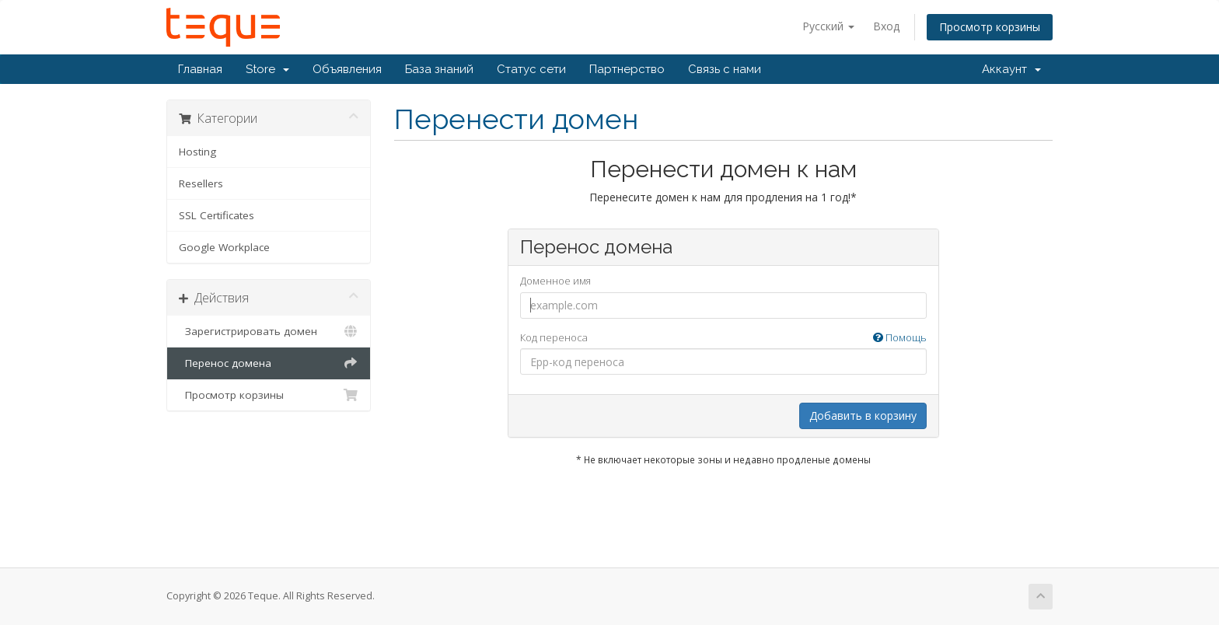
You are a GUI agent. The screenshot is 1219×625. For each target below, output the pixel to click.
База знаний (439, 69)
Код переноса (723, 337)
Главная (200, 69)
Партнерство (627, 69)
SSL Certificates (216, 215)
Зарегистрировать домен (268, 331)
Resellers (201, 183)
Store (267, 69)
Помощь (900, 337)
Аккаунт (1011, 69)
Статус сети (531, 69)
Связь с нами (724, 69)
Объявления (347, 69)
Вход (886, 26)
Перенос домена (268, 363)
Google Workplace (224, 247)
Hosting (197, 152)
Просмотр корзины (989, 26)
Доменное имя (555, 281)
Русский (828, 26)
